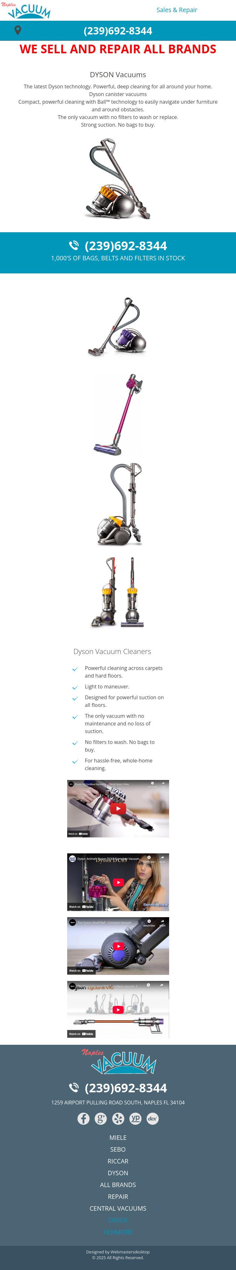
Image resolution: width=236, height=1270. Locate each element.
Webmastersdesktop (130, 1252)
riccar (118, 1161)
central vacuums (117, 1208)
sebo (118, 1149)
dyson (118, 1173)
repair (188, 9)
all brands (118, 1184)
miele (118, 1137)
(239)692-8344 (118, 30)
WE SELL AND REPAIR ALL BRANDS (118, 49)
